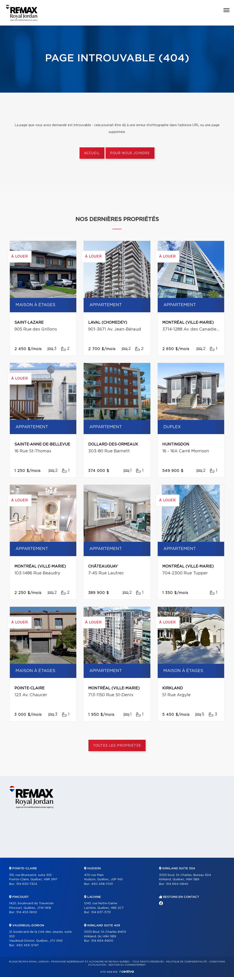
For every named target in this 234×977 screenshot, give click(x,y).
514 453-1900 (26, 912)
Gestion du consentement (127, 965)
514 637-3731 (101, 912)
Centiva (126, 971)
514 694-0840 (177, 884)
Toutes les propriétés (117, 745)
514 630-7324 (26, 884)
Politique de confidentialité (186, 962)
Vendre (149, 861)
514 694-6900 (102, 940)
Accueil (92, 153)
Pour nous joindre (130, 153)
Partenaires (86, 861)
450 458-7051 (102, 884)
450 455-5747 (27, 945)
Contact (218, 861)
